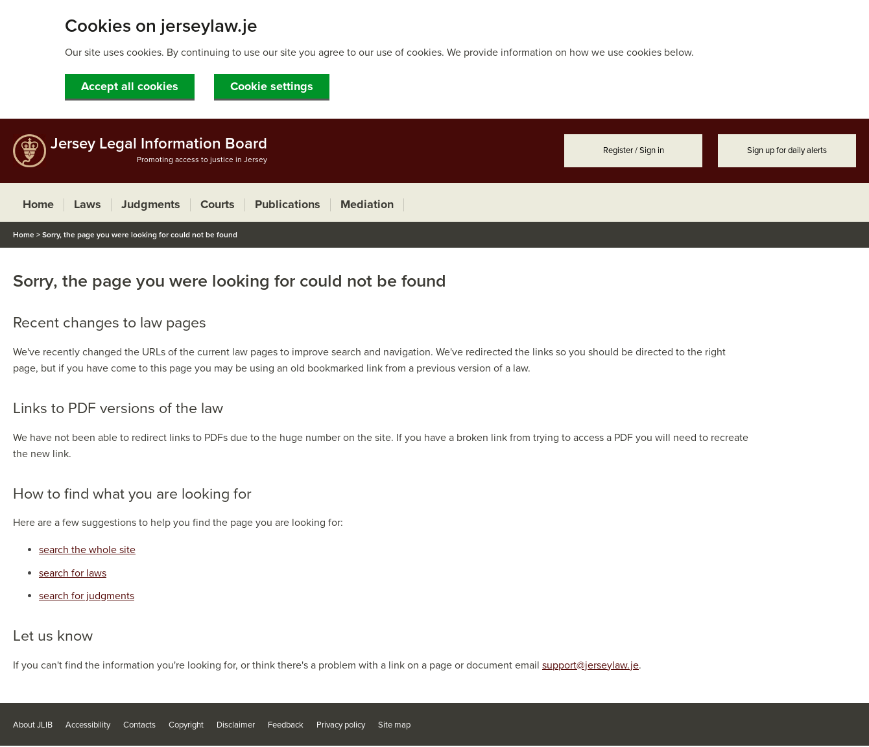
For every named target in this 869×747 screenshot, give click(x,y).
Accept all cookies (129, 86)
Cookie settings (271, 86)
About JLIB (33, 725)
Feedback (286, 725)
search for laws (72, 573)
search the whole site (87, 549)
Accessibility (87, 725)
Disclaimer (236, 725)
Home (23, 234)
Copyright (186, 725)
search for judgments (86, 595)
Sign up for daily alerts (787, 150)
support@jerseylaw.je (590, 665)
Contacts (139, 725)
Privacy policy (340, 725)
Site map (394, 725)
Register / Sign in (633, 150)
